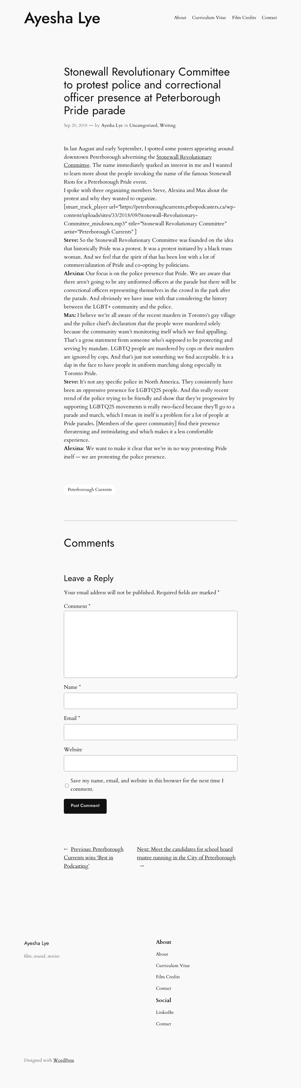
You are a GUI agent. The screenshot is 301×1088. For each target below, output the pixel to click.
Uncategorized (143, 125)
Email (72, 718)
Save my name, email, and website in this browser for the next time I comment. (147, 785)
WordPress (63, 1060)
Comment (77, 606)
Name (72, 687)
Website (73, 749)
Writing (168, 125)
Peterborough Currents (90, 489)
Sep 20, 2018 (75, 125)
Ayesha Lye (62, 17)
